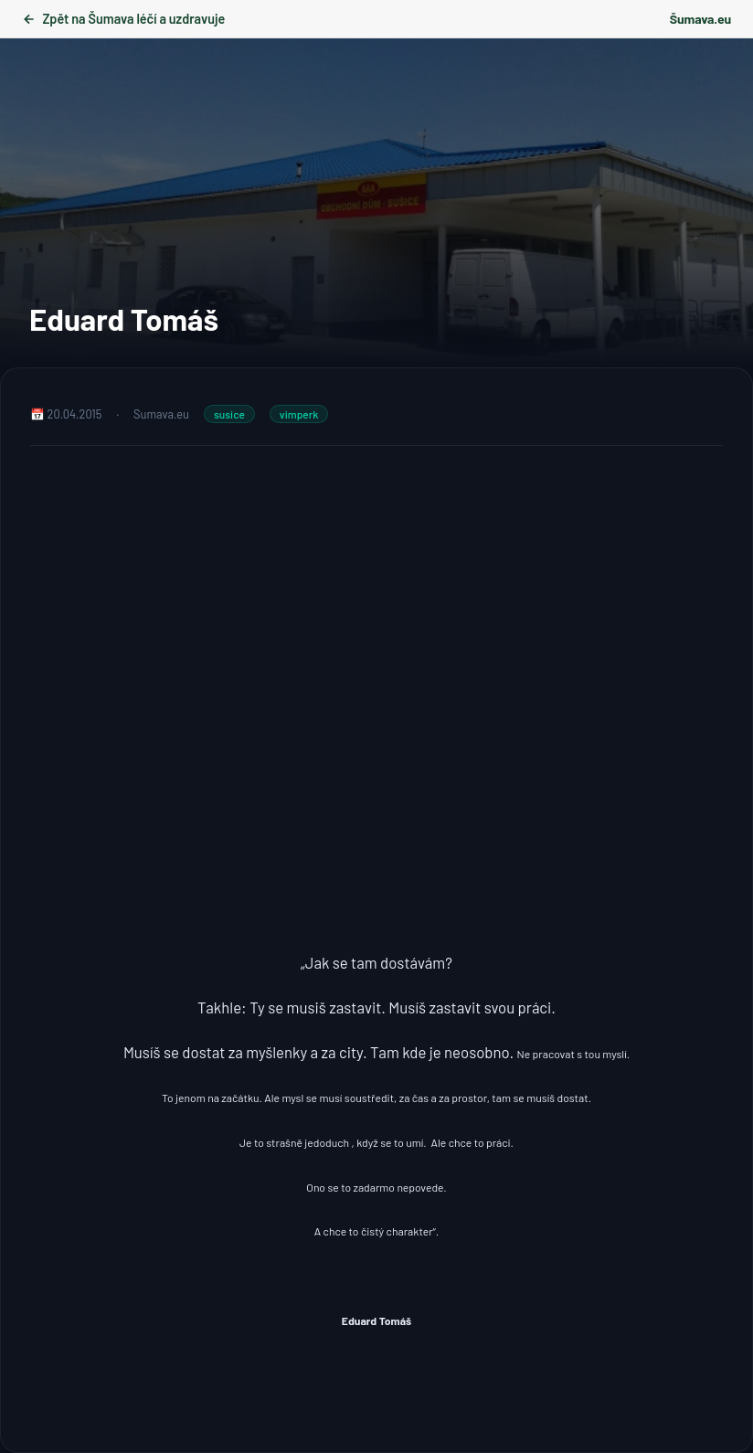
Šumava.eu (700, 19)
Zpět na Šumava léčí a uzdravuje (123, 19)
